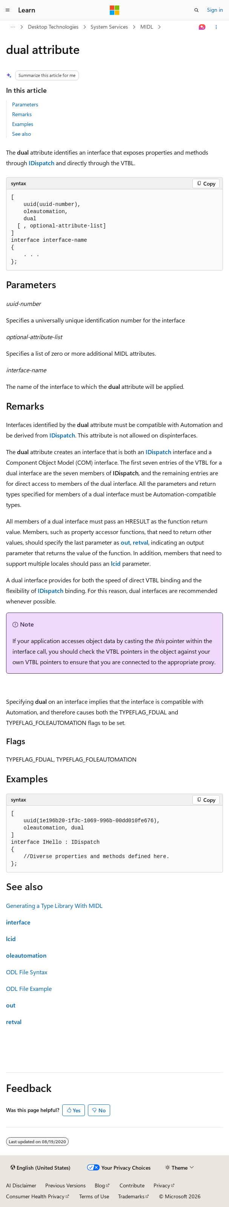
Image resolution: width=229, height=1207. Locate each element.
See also (21, 133)
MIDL (146, 26)
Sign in (215, 9)
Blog (100, 1185)
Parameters (25, 104)
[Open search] (196, 10)
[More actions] (216, 27)
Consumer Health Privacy (35, 1196)
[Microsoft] (115, 10)
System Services (109, 26)
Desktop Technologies (53, 26)
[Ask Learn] (202, 27)
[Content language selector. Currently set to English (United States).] (40, 1168)
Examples (22, 123)
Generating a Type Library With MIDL (54, 905)
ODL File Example (29, 988)
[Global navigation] (7, 10)
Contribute (132, 1185)
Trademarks (131, 1196)
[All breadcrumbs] (12, 27)
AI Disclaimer (21, 1185)
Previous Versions (65, 1185)
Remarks (22, 114)
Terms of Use (94, 1196)
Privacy (162, 1185)
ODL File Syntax (26, 972)
